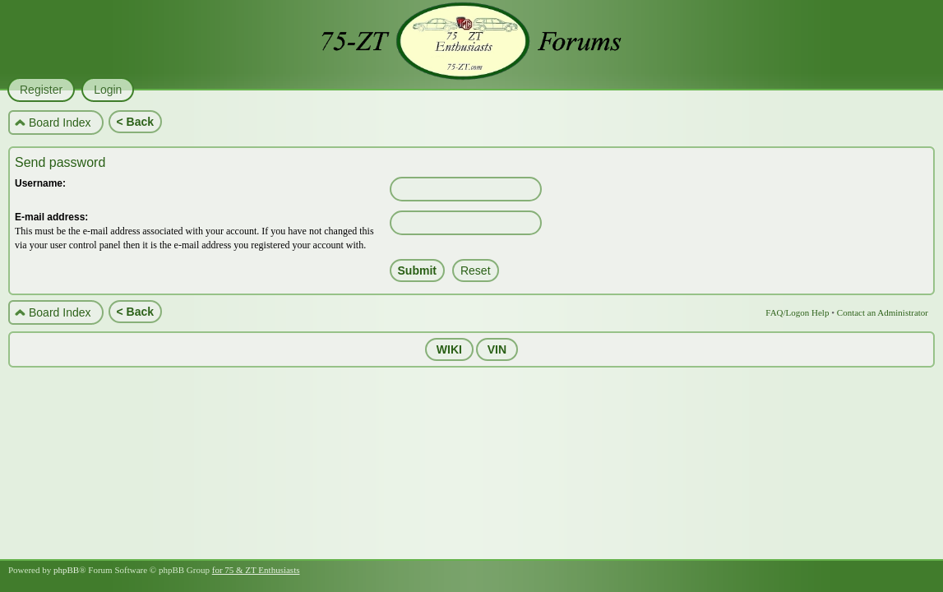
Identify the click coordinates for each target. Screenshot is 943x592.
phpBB (66, 570)
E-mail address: (51, 217)
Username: (40, 183)
